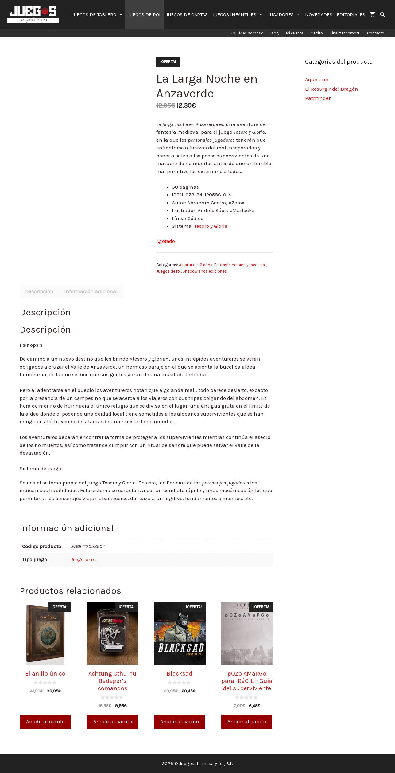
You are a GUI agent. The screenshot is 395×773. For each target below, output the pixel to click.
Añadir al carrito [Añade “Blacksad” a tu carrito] (179, 721)
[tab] (39, 291)
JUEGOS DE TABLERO (99, 14)
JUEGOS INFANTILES (238, 14)
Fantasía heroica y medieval (240, 264)
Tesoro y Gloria (211, 226)
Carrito (317, 33)
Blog (274, 33)
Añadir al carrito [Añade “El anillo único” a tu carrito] (45, 721)
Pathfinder (318, 98)
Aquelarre (316, 79)
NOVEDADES (318, 15)
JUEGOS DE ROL (144, 15)
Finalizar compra (345, 33)
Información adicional (91, 291)
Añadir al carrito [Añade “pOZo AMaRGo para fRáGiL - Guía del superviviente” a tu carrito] (246, 721)
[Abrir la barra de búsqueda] (382, 14)
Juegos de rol (168, 271)
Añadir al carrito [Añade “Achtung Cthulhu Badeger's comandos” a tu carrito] (112, 721)
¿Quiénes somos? (246, 33)
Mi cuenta (294, 33)
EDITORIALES (351, 15)
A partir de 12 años (195, 264)
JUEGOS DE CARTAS (187, 15)
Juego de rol (83, 559)
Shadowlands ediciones (205, 271)
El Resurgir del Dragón (331, 89)
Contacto (375, 33)
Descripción (39, 291)
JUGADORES (285, 14)
